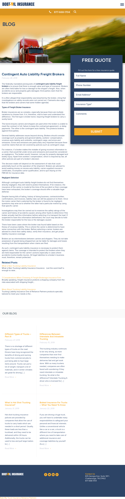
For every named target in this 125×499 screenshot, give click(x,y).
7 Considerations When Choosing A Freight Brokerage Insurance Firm (31, 278)
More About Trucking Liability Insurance (19, 289)
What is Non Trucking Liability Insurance (19, 266)
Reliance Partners (28, 498)
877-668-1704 (62, 12)
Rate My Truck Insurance (10, 498)
